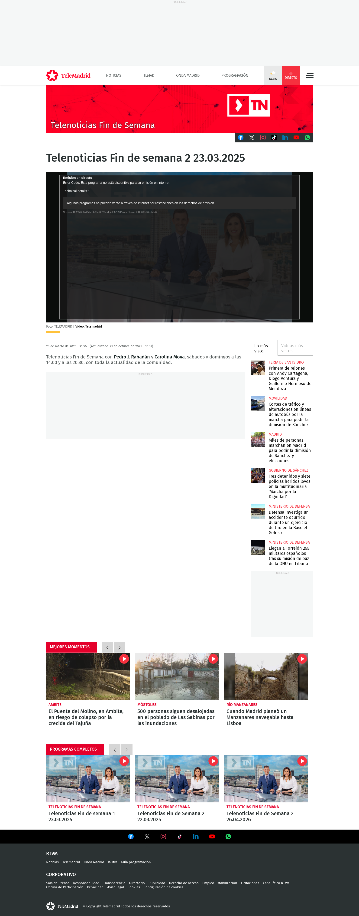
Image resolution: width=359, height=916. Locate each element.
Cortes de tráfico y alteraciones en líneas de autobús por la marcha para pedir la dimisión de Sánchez (258, 403)
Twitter (251, 137)
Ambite (55, 705)
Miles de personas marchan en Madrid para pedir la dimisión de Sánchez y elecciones (258, 439)
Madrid (275, 434)
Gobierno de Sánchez (288, 470)
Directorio (137, 883)
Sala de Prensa (57, 883)
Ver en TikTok (179, 837)
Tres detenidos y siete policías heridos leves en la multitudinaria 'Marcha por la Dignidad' (258, 475)
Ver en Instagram (163, 836)
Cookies (134, 887)
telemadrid (62, 906)
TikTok (274, 137)
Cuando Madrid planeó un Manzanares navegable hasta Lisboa (266, 676)
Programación (234, 75)
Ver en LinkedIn (196, 836)
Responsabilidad (86, 883)
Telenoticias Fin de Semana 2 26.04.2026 (266, 778)
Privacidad (95, 887)
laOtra (112, 862)
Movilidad (278, 398)
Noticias (113, 75)
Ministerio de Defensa (289, 506)
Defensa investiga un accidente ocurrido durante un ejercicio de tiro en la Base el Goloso (258, 511)
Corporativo (61, 874)
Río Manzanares (242, 705)
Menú (309, 75)
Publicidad (157, 883)
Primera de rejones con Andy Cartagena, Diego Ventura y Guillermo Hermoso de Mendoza (258, 367)
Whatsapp (307, 137)
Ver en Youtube (212, 836)
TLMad (148, 75)
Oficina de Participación (64, 887)
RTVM (52, 853)
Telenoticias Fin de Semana (75, 807)
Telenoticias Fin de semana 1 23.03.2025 (88, 778)
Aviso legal (115, 887)
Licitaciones (250, 883)
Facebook (240, 137)
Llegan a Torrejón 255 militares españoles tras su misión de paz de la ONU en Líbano (258, 547)
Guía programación (136, 862)
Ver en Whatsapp (228, 836)
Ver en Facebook (131, 837)
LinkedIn (285, 137)
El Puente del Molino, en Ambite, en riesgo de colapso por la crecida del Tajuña (88, 676)
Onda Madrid (188, 75)
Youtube (296, 137)
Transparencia (114, 883)
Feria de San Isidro (286, 362)
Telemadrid (71, 862)
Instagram (262, 137)
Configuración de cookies (163, 887)
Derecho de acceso (184, 883)
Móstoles (147, 705)
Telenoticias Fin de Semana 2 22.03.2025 (177, 778)
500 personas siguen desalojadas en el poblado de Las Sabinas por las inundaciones (177, 676)
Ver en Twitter (147, 837)
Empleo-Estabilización (219, 883)
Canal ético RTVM (276, 883)
